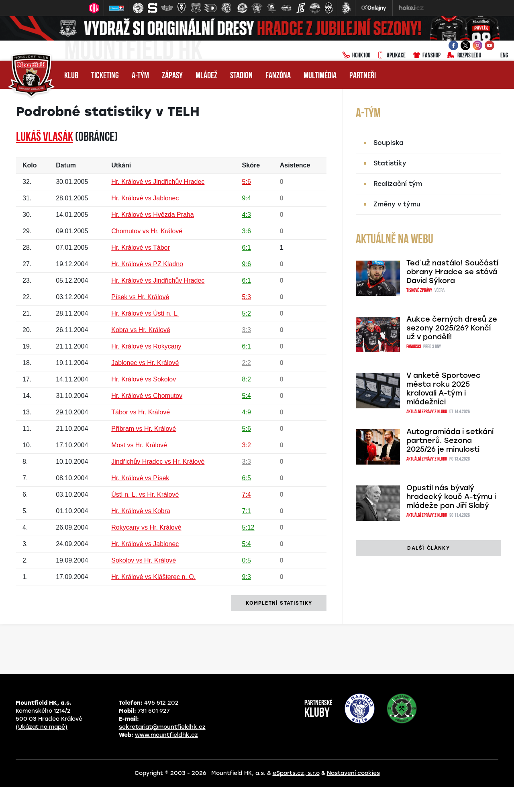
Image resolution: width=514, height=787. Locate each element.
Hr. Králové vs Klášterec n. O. (153, 576)
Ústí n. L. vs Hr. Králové (145, 494)
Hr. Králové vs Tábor (140, 247)
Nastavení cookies (353, 773)
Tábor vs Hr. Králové (140, 412)
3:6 (246, 231)
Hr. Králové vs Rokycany (146, 346)
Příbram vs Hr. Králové (143, 428)
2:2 (246, 362)
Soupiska (388, 143)
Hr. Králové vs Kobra (140, 511)
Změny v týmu (396, 204)
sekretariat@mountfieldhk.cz (162, 727)
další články (428, 548)
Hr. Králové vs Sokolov (143, 379)
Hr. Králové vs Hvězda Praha (152, 214)
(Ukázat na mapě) (41, 727)
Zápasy (172, 76)
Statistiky (389, 163)
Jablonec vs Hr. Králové (145, 362)
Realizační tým (397, 184)
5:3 (246, 297)
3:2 (246, 445)
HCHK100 (356, 56)
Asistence (295, 165)
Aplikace (391, 56)
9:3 (246, 576)
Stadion (241, 76)
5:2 (246, 313)
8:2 (246, 379)
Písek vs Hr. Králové (140, 297)
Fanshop (426, 56)
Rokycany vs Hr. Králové (146, 527)
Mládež (206, 76)
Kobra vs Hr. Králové (140, 329)
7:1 (246, 511)
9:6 (246, 264)
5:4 (246, 395)
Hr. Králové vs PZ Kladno (147, 264)
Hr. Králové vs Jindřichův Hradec (157, 181)
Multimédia (320, 76)
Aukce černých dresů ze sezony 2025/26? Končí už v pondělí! (451, 328)
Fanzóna (278, 76)
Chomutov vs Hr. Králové (146, 231)
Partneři (362, 76)
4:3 (246, 214)
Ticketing (105, 76)
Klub (71, 76)
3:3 (246, 329)
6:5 (246, 478)
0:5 (246, 560)
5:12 (248, 527)
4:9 (246, 412)
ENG (497, 56)
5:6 (246, 181)
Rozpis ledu (464, 56)
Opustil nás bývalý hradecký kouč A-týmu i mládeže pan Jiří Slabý (451, 496)
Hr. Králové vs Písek (140, 478)
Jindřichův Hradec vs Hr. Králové (157, 461)
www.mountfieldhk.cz (166, 735)
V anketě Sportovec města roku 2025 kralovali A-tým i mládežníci (443, 388)
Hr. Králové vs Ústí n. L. (145, 313)
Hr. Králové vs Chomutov (146, 395)
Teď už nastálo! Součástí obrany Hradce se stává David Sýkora (452, 272)
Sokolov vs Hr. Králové (143, 560)
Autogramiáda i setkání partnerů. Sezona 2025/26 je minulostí (450, 440)
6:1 (246, 247)
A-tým (140, 76)
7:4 (246, 494)
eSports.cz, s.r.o (296, 773)
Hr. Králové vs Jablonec (145, 198)
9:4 (246, 198)
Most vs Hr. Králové (139, 445)
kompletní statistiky (279, 603)
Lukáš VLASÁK (44, 137)
